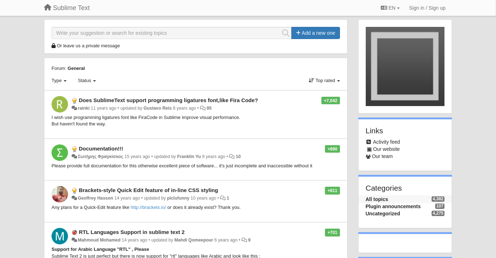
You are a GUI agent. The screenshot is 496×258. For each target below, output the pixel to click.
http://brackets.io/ (148, 207)
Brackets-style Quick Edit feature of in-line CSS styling (148, 190)
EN (390, 8)
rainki (83, 108)
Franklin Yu (189, 156)
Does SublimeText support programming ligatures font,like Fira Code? (168, 100)
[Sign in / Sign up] (427, 8)
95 (208, 108)
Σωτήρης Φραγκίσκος (100, 156)
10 (238, 156)
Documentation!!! (101, 148)
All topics (377, 199)
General (76, 68)
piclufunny (178, 198)
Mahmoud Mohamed (99, 240)
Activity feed (386, 142)
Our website (386, 149)
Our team (382, 156)
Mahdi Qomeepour (193, 240)
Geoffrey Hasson (95, 198)
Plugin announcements (393, 206)
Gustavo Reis (158, 108)
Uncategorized (383, 213)
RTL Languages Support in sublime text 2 (132, 232)
